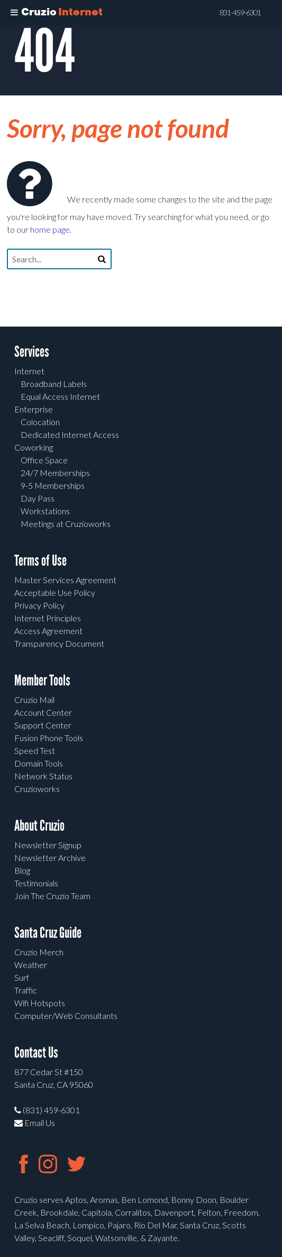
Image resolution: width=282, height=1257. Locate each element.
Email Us (34, 1123)
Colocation (40, 422)
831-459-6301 (240, 12)
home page (50, 229)
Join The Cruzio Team (52, 896)
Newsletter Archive (50, 857)
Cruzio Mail (34, 700)
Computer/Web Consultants (65, 1015)
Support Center (42, 725)
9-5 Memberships (53, 485)
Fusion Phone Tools (48, 738)
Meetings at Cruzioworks (66, 523)
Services (31, 351)
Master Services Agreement (65, 580)
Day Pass (37, 498)
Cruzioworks (37, 789)
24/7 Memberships (55, 473)
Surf (21, 977)
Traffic (25, 990)
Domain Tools (38, 763)
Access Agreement (48, 631)
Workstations (45, 511)
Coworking (33, 447)
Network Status (43, 776)
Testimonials (36, 883)
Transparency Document (59, 643)
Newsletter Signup (47, 845)
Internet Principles (47, 618)
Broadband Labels (54, 384)
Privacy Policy (39, 605)
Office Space (44, 460)
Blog (22, 870)
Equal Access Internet (60, 396)
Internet (29, 371)
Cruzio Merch (38, 952)
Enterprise (33, 409)
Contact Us (36, 1052)
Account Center (43, 712)
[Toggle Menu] (14, 12)
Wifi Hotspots (39, 1003)
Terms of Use (40, 560)
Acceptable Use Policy (54, 592)
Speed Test (34, 750)
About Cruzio (39, 825)
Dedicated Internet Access (70, 434)
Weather (30, 965)
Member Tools (42, 680)
